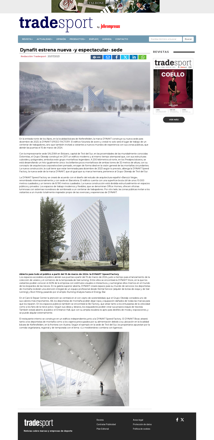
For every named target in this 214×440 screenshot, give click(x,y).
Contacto (121, 39)
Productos (77, 39)
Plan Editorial (103, 429)
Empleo (93, 39)
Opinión (61, 39)
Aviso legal (138, 420)
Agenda (106, 39)
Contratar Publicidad (106, 424)
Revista (27, 39)
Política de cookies (141, 429)
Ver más (174, 119)
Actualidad (44, 39)
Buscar (188, 39)
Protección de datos (142, 424)
